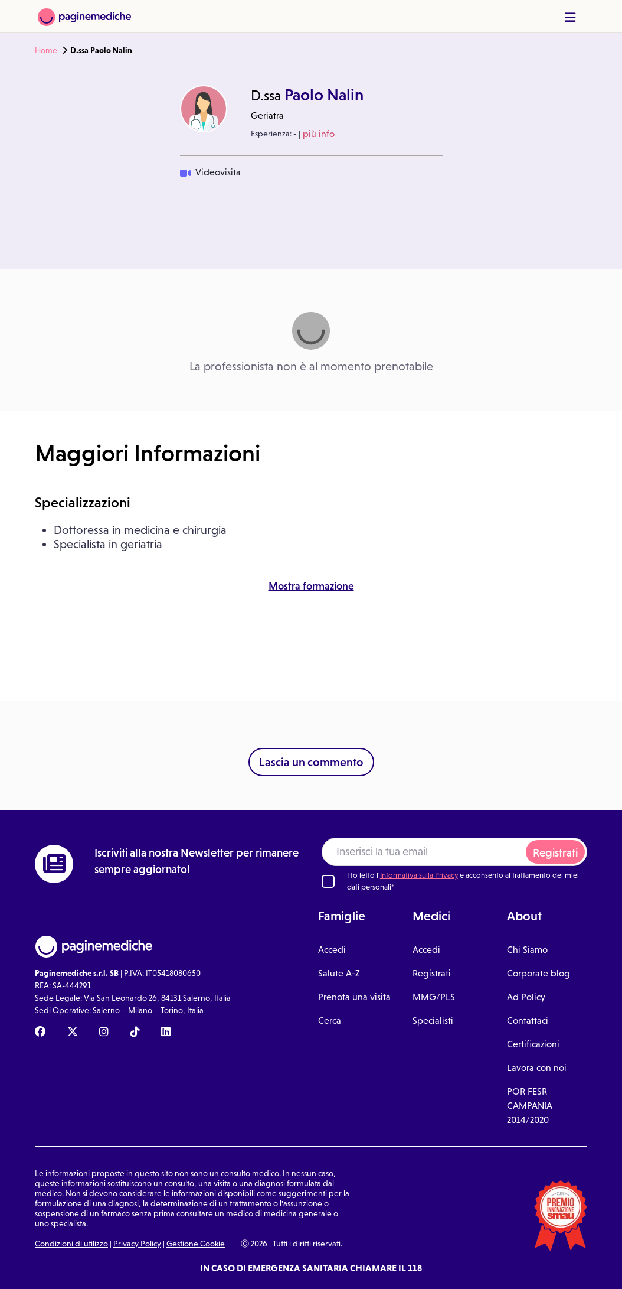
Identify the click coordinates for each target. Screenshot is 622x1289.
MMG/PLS (434, 997)
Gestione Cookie (195, 1243)
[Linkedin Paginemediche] (166, 1032)
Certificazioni (533, 1044)
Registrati (555, 853)
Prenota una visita (354, 997)
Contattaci (527, 1020)
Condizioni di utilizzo (71, 1243)
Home (46, 50)
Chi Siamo (527, 950)
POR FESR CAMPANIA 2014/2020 (529, 1105)
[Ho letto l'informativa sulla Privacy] (328, 881)
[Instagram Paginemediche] (104, 1032)
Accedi (332, 950)
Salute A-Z (339, 973)
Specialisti (433, 1020)
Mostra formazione (311, 586)
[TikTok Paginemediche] (135, 1032)
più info (319, 134)
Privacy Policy (137, 1243)
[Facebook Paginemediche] (40, 1032)
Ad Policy (526, 997)
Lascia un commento (311, 762)
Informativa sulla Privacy (419, 875)
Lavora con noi (537, 1068)
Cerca (329, 1020)
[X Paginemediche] (72, 1032)
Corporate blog (538, 973)
